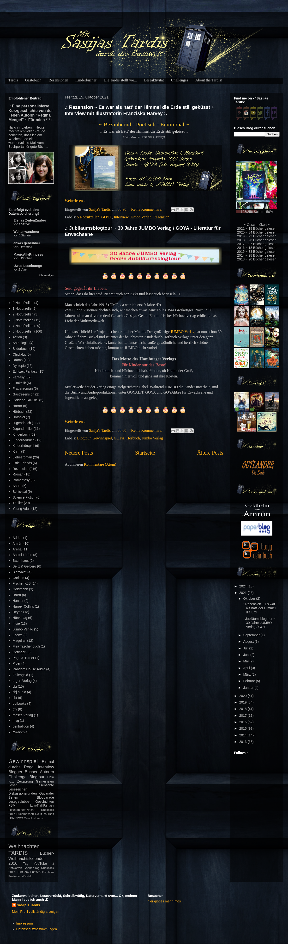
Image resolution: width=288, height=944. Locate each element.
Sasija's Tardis (28, 905)
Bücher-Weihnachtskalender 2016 (31, 858)
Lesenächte (45, 785)
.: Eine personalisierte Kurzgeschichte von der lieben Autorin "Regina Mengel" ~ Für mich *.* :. (31, 113)
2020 (243, 696)
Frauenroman (23, 388)
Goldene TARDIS (25, 400)
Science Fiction (24, 497)
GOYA (106, 217)
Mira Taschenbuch (26, 646)
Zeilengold (20, 675)
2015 (243, 728)
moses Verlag (23, 715)
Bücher (31, 772)
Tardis (13, 80)
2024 (243, 586)
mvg (16, 720)
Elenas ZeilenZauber (29, 220)
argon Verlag (22, 681)
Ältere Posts (210, 453)
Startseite (145, 453)
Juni (246, 655)
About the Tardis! (208, 80)
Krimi (16, 451)
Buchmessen (25, 814)
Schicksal (20, 492)
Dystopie (19, 366)
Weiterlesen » (75, 201)
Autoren (47, 772)
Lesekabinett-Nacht (21, 810)
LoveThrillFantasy (42, 805)
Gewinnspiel (102, 438)
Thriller (18, 503)
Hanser (18, 601)
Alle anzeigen (46, 275)
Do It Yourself (44, 814)
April (247, 668)
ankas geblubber (26, 243)
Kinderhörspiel (23, 446)
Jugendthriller (23, 429)
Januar (248, 688)
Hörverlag (20, 618)
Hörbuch (133, 438)
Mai (246, 661)
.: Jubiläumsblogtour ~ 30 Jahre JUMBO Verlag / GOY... (258, 623)
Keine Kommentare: (147, 209)
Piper (17, 663)
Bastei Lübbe (22, 555)
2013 (243, 742)
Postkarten (14, 876)
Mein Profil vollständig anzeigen (35, 911)
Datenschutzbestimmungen (36, 929)
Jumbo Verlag (140, 217)
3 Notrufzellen (23, 320)
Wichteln (27, 876)
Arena (17, 549)
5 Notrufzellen (88, 217)
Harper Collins (23, 606)
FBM (12, 805)
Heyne (17, 612)
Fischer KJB (22, 583)
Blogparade (45, 797)
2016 (243, 722)
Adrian (17, 538)
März (247, 674)
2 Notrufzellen (23, 314)
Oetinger (19, 652)
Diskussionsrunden (22, 793)
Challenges (179, 80)
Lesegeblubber (19, 801)
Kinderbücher (85, 80)
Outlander (46, 793)
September (251, 635)
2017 (243, 715)
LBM (11, 818)
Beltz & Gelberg (24, 566)
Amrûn (18, 543)
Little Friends (22, 463)
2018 (243, 709)
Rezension (161, 217)
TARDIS (18, 853)
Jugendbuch (22, 423)
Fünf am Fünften (29, 872)
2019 (243, 702)
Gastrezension (23, 394)
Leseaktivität (154, 80)
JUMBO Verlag (183, 332)
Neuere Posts (79, 453)
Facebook (48, 872)
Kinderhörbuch (24, 440)
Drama (18, 360)
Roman (18, 474)
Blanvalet (20, 572)
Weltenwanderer (26, 232)
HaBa (17, 595)
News (19, 818)
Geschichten (44, 801)
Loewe (18, 635)
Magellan (19, 640)
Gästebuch (33, 80)
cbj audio (19, 692)
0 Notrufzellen (23, 303)
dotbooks (19, 703)
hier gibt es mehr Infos (164, 901)
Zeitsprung (25, 781)
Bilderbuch (21, 349)
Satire (17, 486)
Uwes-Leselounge (27, 266)
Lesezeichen (17, 789)
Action (17, 337)
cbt (15, 698)
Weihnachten (24, 846)
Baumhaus (21, 560)
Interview (121, 217)
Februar (249, 681)
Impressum (24, 923)
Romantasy (21, 480)
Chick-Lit (19, 354)
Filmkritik (19, 383)
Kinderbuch (21, 434)
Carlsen (18, 578)
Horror (17, 406)
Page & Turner (23, 658)
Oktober (249, 598)
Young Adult (21, 509)
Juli (246, 648)
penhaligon (21, 726)
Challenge (17, 777)
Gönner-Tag (32, 868)
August (248, 641)
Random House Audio (29, 669)
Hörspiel (19, 417)
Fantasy (19, 377)
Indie (16, 623)
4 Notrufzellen (23, 326)
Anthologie (21, 343)
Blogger (15, 772)
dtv (15, 709)
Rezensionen (58, 80)
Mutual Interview (33, 818)
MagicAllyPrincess (28, 254)
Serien (13, 797)
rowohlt (18, 732)
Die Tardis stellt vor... (120, 80)
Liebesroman (22, 457)
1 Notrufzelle (22, 308)
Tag (26, 863)
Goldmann (20, 589)
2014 (243, 735)
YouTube (40, 863)
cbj (15, 686)
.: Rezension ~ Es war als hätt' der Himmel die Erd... (259, 608)
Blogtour (83, 438)
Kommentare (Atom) (100, 464)
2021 (243, 593)
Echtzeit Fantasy (25, 371)
